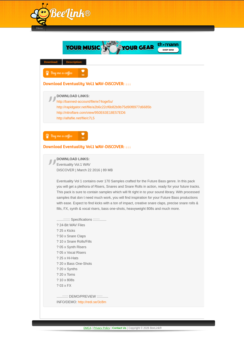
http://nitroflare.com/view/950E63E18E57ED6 (91, 113)
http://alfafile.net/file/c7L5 (76, 118)
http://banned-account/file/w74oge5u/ (85, 101)
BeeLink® (60, 13)
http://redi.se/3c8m (92, 302)
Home (39, 28)
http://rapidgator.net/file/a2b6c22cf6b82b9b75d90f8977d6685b (104, 107)
